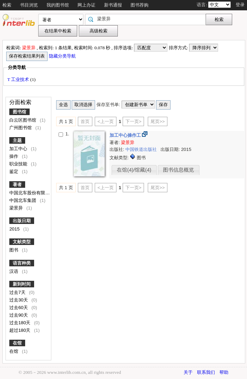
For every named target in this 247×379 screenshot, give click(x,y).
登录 (240, 4)
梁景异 (16, 208)
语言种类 (22, 263)
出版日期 (22, 220)
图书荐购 (139, 5)
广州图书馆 (21, 127)
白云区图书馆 (23, 120)
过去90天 (19, 315)
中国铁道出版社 (141, 149)
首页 (85, 121)
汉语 (14, 271)
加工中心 (19, 148)
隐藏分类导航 (63, 56)
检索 (6, 5)
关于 (188, 372)
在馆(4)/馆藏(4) (134, 170)
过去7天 (18, 292)
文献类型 (22, 241)
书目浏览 (29, 5)
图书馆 (19, 111)
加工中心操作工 (126, 135)
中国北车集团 (23, 200)
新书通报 (113, 5)
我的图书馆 (58, 5)
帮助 (223, 372)
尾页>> (158, 121)
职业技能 (19, 163)
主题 (17, 140)
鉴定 (14, 171)
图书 (14, 250)
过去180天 (20, 322)
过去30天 (19, 300)
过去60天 (19, 307)
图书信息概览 (178, 170)
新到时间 (22, 284)
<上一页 (105, 121)
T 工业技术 (18, 79)
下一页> (133, 121)
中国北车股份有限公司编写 (36, 192)
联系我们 (206, 372)
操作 (14, 156)
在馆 (17, 343)
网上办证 (86, 5)
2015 (15, 229)
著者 (17, 184)
